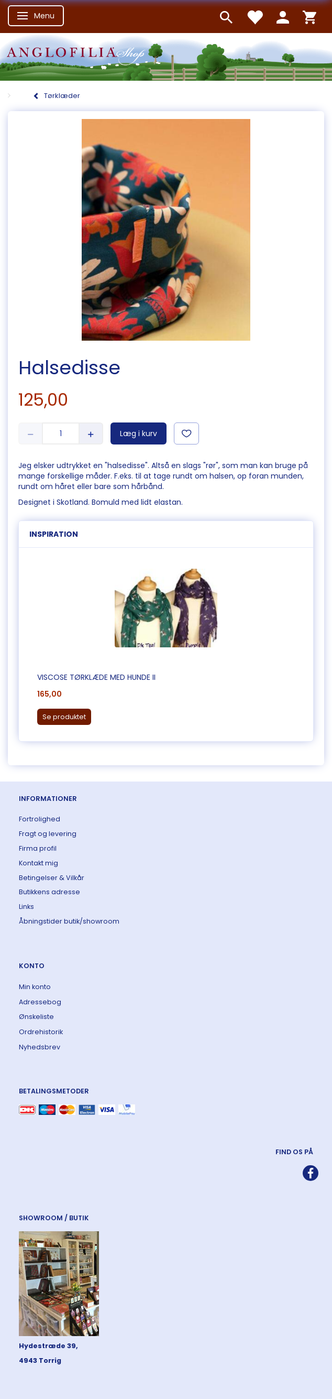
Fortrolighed (39, 819)
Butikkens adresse (49, 891)
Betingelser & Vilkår (51, 877)
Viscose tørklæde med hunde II (96, 677)
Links (26, 906)
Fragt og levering (47, 833)
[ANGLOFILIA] (166, 55)
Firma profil (38, 848)
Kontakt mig (38, 863)
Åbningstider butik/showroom (69, 921)
